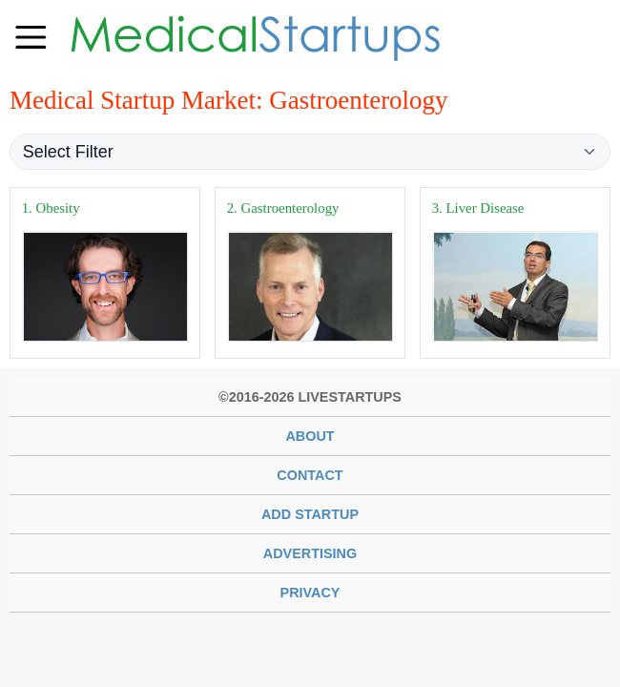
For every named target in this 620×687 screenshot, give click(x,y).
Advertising (310, 553)
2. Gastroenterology (283, 208)
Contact (309, 475)
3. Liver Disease (478, 208)
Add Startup (310, 514)
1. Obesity (51, 208)
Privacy (310, 592)
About (309, 436)
